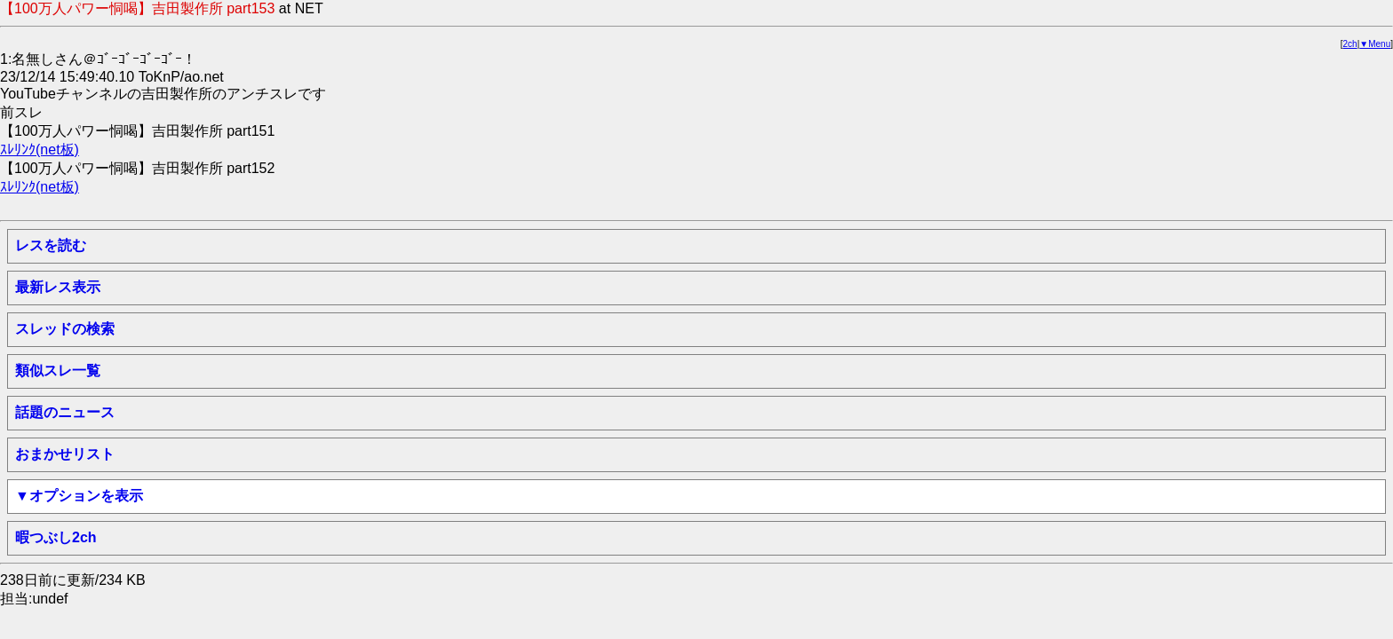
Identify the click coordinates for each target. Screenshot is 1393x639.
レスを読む (50, 245)
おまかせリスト (65, 454)
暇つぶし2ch (56, 537)
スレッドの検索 (65, 328)
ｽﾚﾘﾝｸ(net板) (39, 149)
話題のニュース (65, 412)
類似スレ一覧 (57, 370)
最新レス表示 (57, 287)
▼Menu (1374, 44)
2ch (1350, 44)
